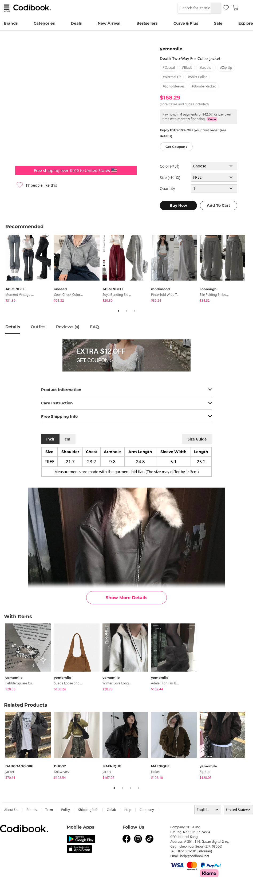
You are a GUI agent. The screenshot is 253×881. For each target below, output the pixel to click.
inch (50, 439)
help (127, 809)
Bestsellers (146, 23)
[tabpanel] (29, 269)
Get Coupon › (176, 147)
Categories (44, 23)
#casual (169, 67)
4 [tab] (138, 788)
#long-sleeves (174, 86)
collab (111, 809)
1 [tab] (118, 310)
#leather (206, 67)
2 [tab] (126, 310)
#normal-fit (172, 77)
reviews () (67, 326)
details (12, 326)
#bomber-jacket (204, 86)
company (147, 809)
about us (11, 809)
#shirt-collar (197, 77)
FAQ (94, 326)
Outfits (38, 326)
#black (187, 67)
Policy (65, 809)
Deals (76, 23)
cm (67, 439)
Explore (245, 23)
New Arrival (109, 23)
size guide (197, 439)
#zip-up (226, 67)
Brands (11, 23)
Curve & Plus (185, 23)
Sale (218, 23)
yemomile (171, 48)
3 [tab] (134, 310)
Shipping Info (88, 809)
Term (49, 809)
